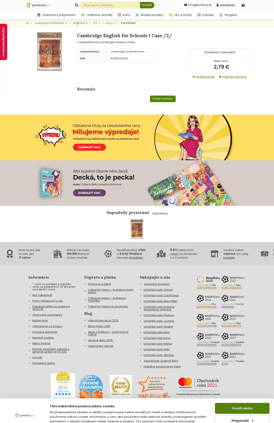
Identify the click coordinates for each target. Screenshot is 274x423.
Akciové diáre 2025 (100, 340)
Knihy (124, 15)
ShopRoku (136, 258)
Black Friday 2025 (99, 326)
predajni (229, 258)
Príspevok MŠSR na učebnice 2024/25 (51, 308)
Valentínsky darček (100, 346)
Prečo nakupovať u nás (47, 301)
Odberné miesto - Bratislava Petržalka (107, 299)
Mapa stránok (41, 343)
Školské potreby (149, 15)
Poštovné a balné (99, 284)
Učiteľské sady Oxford (158, 290)
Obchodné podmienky (47, 315)
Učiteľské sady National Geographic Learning (159, 308)
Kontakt (37, 357)
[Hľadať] (147, 5)
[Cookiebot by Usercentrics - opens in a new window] (24, 415)
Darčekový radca (43, 363)
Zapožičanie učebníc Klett (161, 361)
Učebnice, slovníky (97, 15)
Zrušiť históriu (160, 213)
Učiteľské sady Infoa (157, 338)
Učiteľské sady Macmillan (160, 301)
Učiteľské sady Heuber (158, 327)
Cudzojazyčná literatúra (49, 23)
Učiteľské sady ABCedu (159, 355)
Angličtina (79, 23)
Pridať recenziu (162, 99)
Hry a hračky (180, 15)
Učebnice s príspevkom (56, 15)
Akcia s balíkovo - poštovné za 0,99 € (108, 333)
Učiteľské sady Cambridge (161, 295)
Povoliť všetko (242, 388)
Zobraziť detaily (62, 415)
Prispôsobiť (242, 400)
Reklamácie (40, 320)
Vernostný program (157, 284)
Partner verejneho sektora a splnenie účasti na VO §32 (50, 350)
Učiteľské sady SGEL (157, 349)
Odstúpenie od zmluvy (47, 326)
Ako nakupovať (42, 295)
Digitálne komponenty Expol (162, 366)
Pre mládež (128, 23)
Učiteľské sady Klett (157, 332)
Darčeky (205, 15)
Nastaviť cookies (43, 338)
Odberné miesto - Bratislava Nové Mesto (110, 291)
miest (174, 254)
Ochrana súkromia (44, 332)
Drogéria (228, 15)
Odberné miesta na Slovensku (108, 306)
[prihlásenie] (225, 5)
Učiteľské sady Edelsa (158, 344)
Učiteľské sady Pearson (159, 315)
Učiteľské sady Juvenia (159, 321)
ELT (95, 23)
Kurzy (109, 23)
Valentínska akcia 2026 (103, 320)
